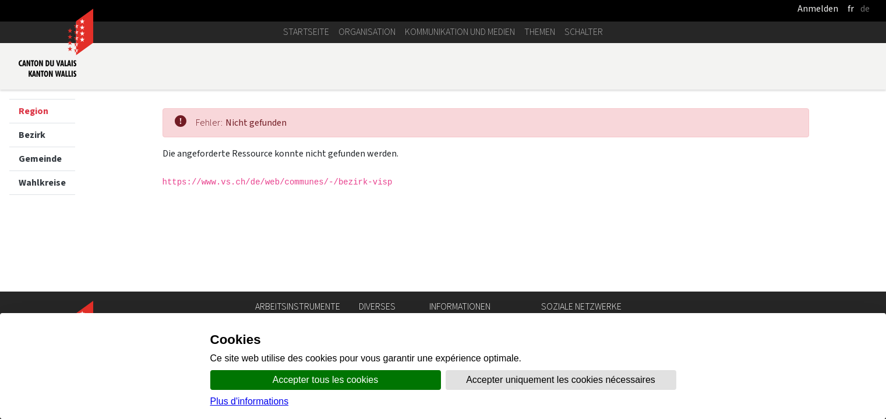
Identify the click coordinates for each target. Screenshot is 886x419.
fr (851, 8)
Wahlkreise (42, 182)
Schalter (583, 32)
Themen (539, 32)
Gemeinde (40, 158)
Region (33, 111)
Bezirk (32, 135)
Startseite (306, 32)
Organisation (367, 32)
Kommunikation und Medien (460, 32)
